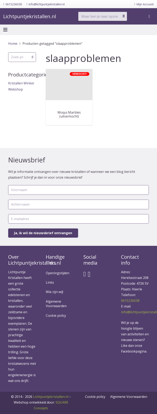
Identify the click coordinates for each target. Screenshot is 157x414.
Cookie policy (56, 315)
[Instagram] (89, 274)
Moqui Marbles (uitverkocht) (69, 114)
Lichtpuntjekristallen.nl (50, 396)
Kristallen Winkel (21, 83)
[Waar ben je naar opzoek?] (102, 16)
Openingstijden (57, 273)
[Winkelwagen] (149, 16)
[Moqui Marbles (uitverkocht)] (69, 84)
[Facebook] (84, 274)
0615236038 (130, 300)
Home (12, 43)
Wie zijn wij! (54, 292)
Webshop (15, 89)
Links (50, 282)
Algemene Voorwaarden (56, 303)
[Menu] (5, 30)
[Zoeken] (123, 16)
